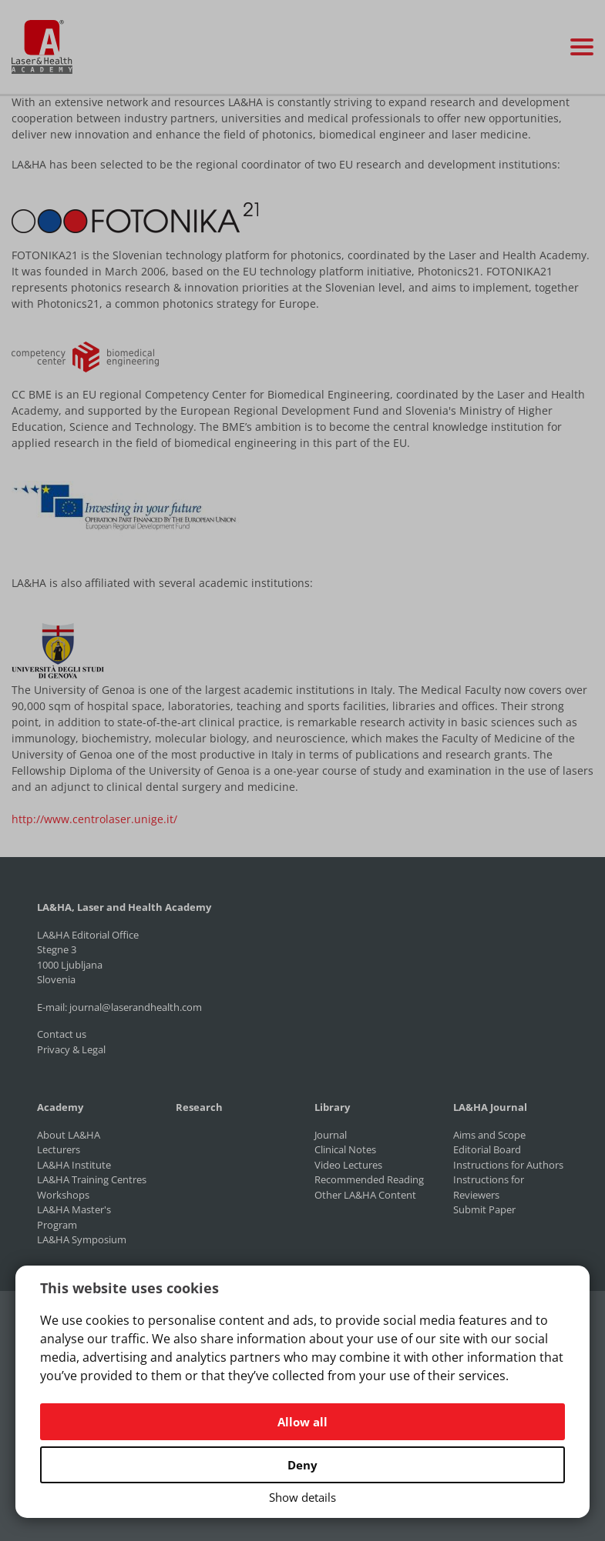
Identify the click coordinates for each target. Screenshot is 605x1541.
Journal (330, 1135)
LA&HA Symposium (81, 1239)
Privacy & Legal (71, 1049)
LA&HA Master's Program (74, 1217)
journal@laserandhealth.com (135, 1007)
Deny (302, 1465)
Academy (60, 1107)
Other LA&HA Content (365, 1195)
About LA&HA (68, 1135)
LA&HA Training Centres (91, 1179)
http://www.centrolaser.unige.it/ (94, 819)
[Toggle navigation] (581, 46)
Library (332, 1107)
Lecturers (58, 1149)
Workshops (63, 1195)
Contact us (61, 1034)
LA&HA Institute (74, 1165)
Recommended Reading (369, 1179)
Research (199, 1107)
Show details (302, 1497)
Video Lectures (348, 1165)
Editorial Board (487, 1149)
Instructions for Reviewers (488, 1187)
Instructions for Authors (508, 1165)
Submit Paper (484, 1209)
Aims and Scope (489, 1135)
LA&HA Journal (490, 1107)
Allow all (302, 1421)
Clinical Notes (345, 1149)
